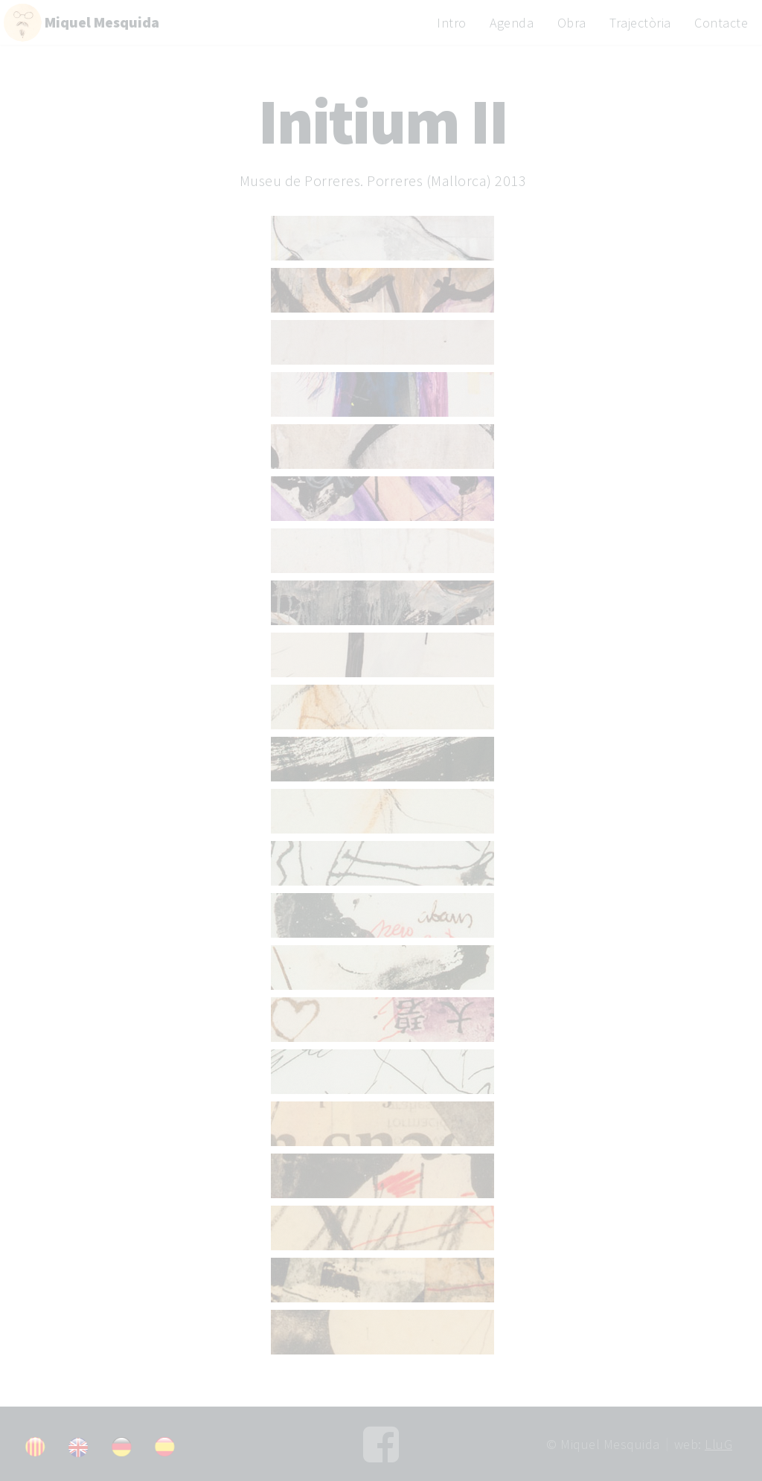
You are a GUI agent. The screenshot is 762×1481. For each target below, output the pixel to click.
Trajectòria (640, 22)
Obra (571, 22)
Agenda (512, 22)
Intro (452, 22)
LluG (718, 1444)
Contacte (721, 22)
